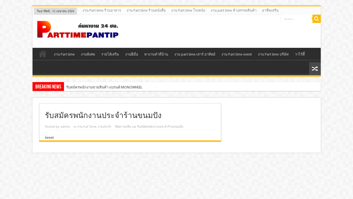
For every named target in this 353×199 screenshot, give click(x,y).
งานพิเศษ (88, 54)
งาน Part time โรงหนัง (188, 10)
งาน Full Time (86, 127)
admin (65, 127)
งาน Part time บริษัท (273, 54)
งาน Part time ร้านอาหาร (101, 10)
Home (42, 55)
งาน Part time (64, 54)
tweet (49, 137)
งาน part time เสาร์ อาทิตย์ (194, 54)
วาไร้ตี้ (300, 54)
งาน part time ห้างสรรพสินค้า (233, 10)
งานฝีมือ (131, 54)
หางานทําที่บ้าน (156, 54)
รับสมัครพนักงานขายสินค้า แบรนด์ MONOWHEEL (104, 87)
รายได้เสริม (110, 54)
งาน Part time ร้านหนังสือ (146, 10)
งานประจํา (104, 127)
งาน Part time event (236, 54)
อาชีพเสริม (270, 10)
